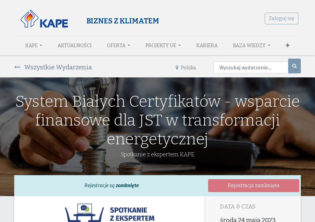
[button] (287, 45)
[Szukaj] (294, 66)
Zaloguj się (281, 18)
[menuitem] (74, 45)
